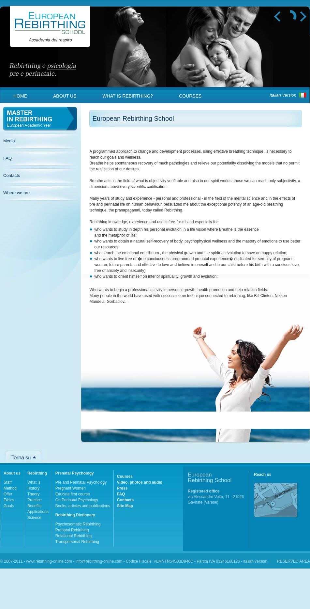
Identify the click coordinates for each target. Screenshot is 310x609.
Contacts (11, 175)
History (33, 488)
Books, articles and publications (82, 506)
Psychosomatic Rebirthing (78, 524)
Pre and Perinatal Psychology (81, 482)
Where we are (16, 192)
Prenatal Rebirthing (72, 530)
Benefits (34, 506)
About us (64, 96)
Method (10, 488)
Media (9, 140)
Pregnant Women (70, 488)
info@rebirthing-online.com (99, 561)
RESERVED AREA (293, 561)
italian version (255, 561)
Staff (7, 482)
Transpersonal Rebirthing (77, 541)
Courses (190, 96)
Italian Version (283, 95)
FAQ (7, 158)
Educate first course (72, 494)
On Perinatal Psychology (76, 500)
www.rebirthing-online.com (49, 561)
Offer (8, 494)
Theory (33, 494)
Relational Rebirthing (73, 536)
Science (34, 517)
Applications (38, 511)
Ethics (9, 500)
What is (33, 482)
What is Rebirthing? (127, 96)
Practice (34, 500)
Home (20, 96)
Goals (9, 506)
